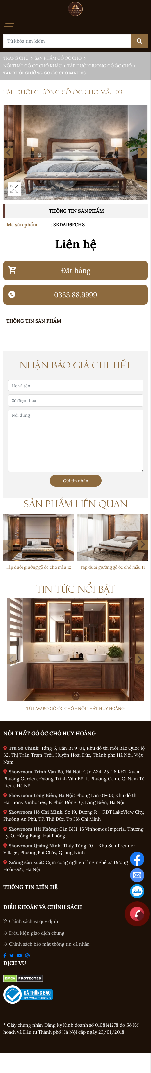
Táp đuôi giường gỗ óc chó (99, 66)
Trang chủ (16, 58)
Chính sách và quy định (30, 921)
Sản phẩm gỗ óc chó (58, 58)
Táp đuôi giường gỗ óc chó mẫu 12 (38, 567)
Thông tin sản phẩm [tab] (33, 321)
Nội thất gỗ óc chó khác (32, 66)
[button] (143, 545)
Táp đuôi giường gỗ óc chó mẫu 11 (112, 567)
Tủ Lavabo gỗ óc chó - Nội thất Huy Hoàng (75, 708)
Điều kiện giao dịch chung (33, 933)
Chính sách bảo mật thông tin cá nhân (46, 944)
